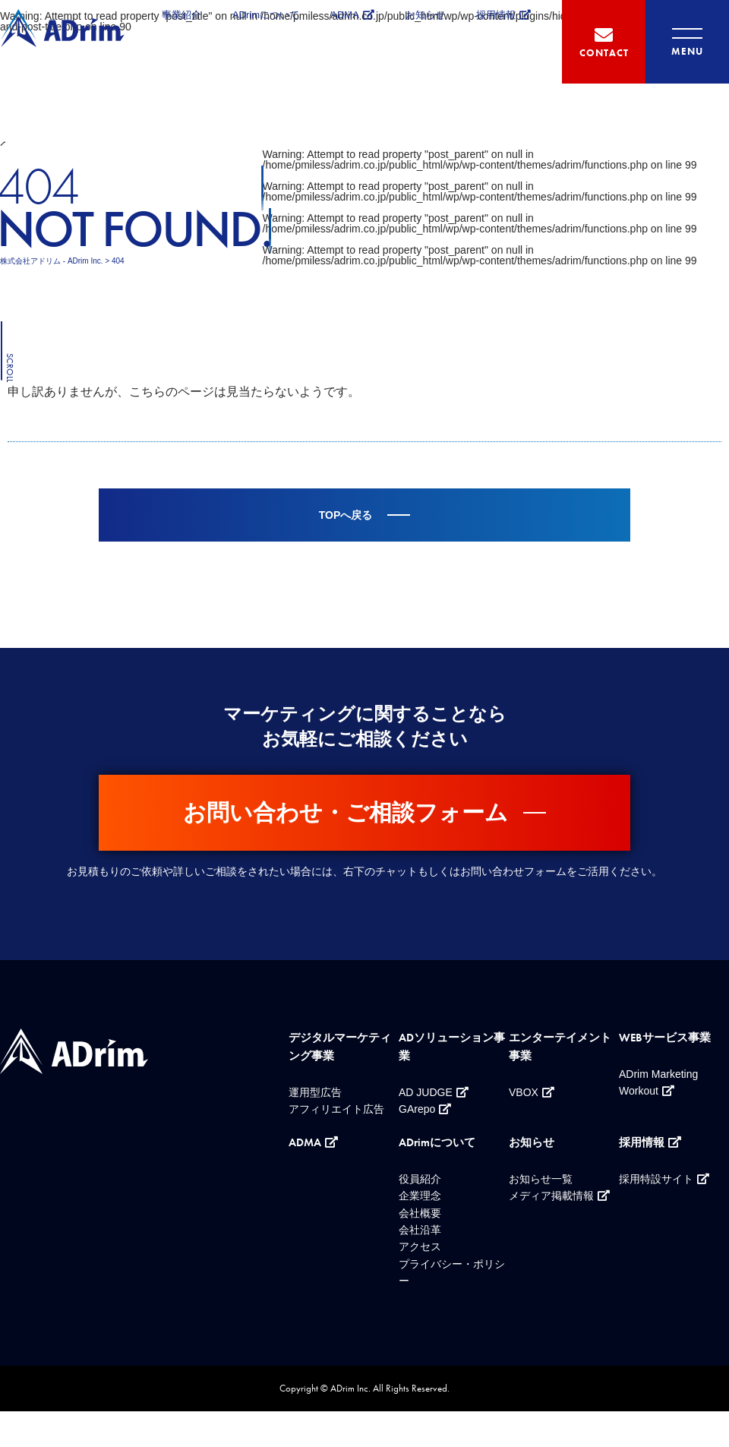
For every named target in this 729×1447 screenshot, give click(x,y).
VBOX (523, 1092)
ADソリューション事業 (452, 1046)
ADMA (344, 15)
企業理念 (420, 1196)
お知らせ (425, 15)
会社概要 (420, 1213)
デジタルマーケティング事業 (340, 1046)
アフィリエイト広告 (336, 1109)
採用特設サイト (656, 1179)
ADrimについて (265, 15)
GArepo (417, 1109)
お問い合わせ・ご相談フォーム (345, 812)
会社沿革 (420, 1230)
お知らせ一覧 (541, 1179)
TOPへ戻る (346, 515)
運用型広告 (315, 1092)
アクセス (420, 1246)
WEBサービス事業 (665, 1037)
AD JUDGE (426, 1092)
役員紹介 (420, 1179)
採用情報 (496, 15)
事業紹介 (181, 15)
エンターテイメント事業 (560, 1046)
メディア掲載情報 (551, 1196)
